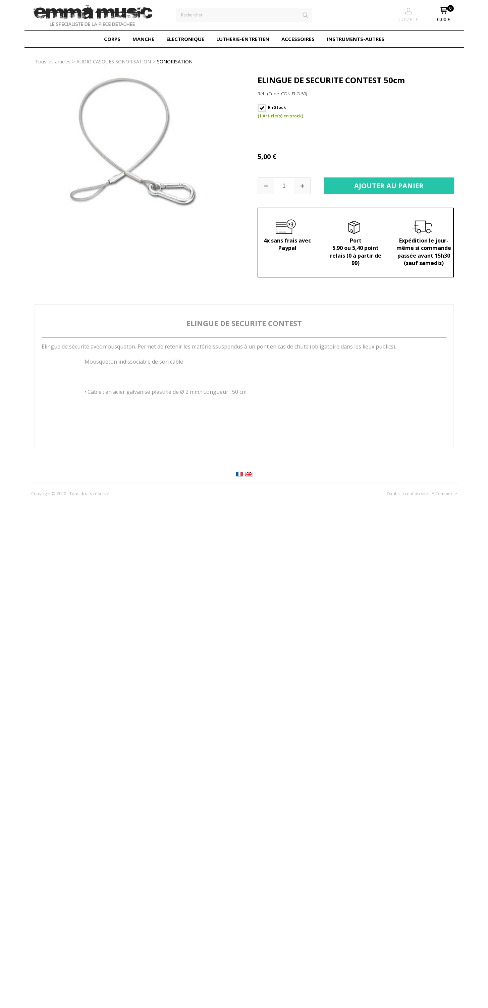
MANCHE (143, 39)
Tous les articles (52, 61)
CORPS (112, 39)
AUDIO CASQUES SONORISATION (113, 61)
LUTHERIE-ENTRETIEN (242, 39)
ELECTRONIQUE (185, 39)
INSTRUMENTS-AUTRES (355, 39)
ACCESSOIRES (298, 39)
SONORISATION (175, 61)
